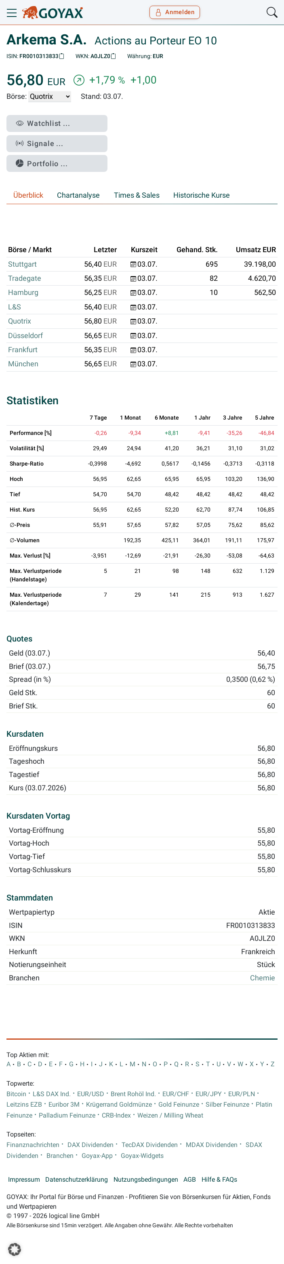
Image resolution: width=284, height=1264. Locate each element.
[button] (14, 1249)
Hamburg (23, 292)
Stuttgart (22, 264)
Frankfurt (23, 350)
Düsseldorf (25, 336)
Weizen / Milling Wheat (170, 1115)
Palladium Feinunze (67, 1115)
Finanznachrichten (32, 1145)
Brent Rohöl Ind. (133, 1094)
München (23, 364)
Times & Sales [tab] (137, 195)
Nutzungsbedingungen (146, 1179)
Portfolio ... (42, 163)
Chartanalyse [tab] (78, 195)
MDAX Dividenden (212, 1145)
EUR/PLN (241, 1094)
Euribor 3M (64, 1104)
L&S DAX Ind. (52, 1094)
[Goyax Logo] (52, 12)
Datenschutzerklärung (76, 1179)
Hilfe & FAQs (219, 1179)
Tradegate (24, 278)
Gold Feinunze (178, 1104)
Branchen (60, 1156)
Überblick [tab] (28, 195)
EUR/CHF (175, 1094)
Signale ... (39, 143)
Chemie (262, 978)
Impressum (24, 1179)
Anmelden (175, 12)
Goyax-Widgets (142, 1156)
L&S (14, 307)
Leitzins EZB (24, 1104)
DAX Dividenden (90, 1145)
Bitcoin (16, 1094)
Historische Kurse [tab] (201, 195)
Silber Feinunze (227, 1104)
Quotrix (19, 321)
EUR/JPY (209, 1094)
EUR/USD (90, 1094)
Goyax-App (97, 1156)
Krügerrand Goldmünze (119, 1104)
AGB (189, 1179)
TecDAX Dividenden (150, 1145)
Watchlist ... (43, 123)
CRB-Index (116, 1115)
